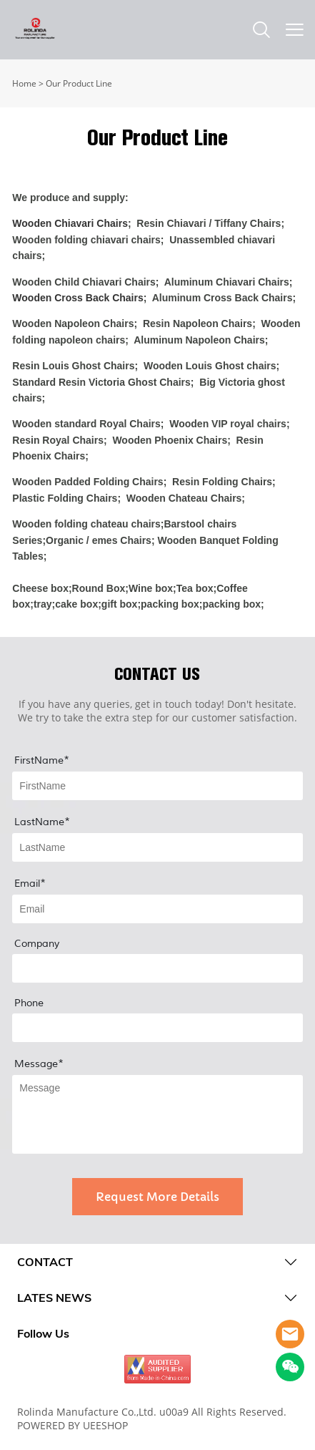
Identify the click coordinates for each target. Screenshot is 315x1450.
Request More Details (157, 1196)
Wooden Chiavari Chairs (70, 223)
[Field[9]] (157, 847)
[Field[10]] (157, 909)
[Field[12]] (157, 968)
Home (24, 83)
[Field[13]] (157, 1027)
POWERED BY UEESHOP (72, 1425)
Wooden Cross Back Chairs (77, 297)
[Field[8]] (157, 786)
